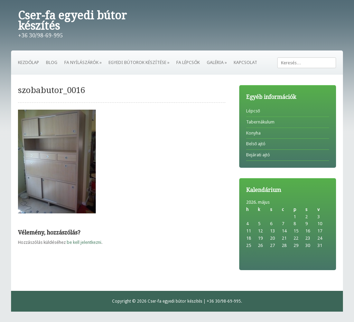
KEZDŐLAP (28, 62)
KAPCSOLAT (245, 62)
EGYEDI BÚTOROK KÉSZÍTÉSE (139, 62)
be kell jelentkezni (84, 242)
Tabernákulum (260, 122)
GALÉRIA (217, 62)
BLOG (51, 62)
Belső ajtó (256, 143)
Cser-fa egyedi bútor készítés (72, 21)
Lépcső (253, 110)
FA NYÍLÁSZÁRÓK (83, 62)
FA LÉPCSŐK (188, 62)
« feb (251, 252)
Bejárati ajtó (258, 154)
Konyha (253, 133)
